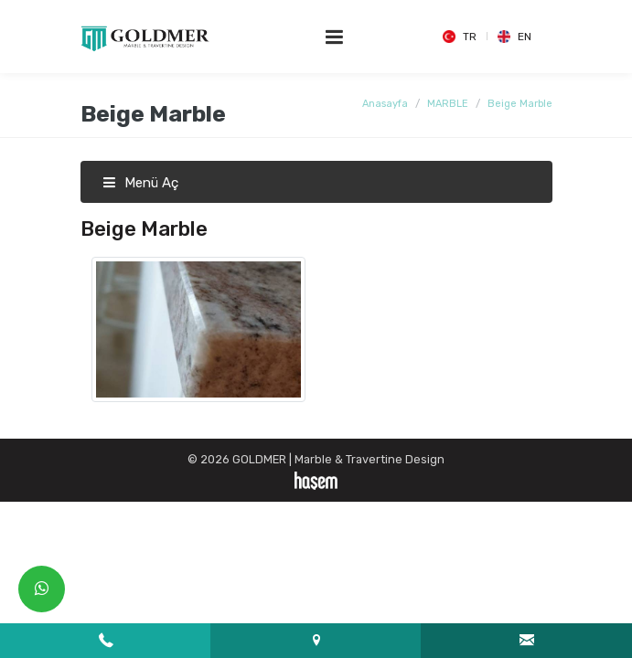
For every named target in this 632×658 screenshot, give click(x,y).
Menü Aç (140, 183)
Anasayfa (385, 104)
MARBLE (447, 104)
